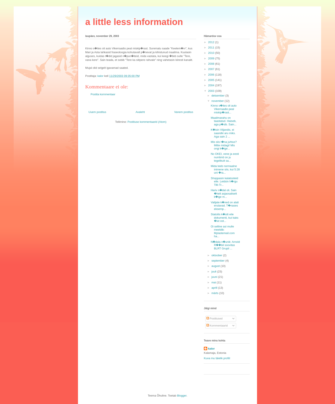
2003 (211, 90)
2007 (211, 69)
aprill (215, 287)
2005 (211, 80)
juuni (215, 276)
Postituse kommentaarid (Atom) (147, 121)
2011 (211, 47)
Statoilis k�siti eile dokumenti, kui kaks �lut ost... (224, 217)
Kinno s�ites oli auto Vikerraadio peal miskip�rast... (224, 109)
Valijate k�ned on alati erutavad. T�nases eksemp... (225, 206)
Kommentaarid (217, 325)
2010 (211, 52)
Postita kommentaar (103, 94)
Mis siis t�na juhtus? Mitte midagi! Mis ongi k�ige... (224, 145)
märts (215, 293)
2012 (211, 42)
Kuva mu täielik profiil (217, 358)
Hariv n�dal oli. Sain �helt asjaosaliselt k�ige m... (224, 193)
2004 (211, 85)
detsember (218, 95)
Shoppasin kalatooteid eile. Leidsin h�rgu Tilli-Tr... (224, 181)
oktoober (217, 255)
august (216, 266)
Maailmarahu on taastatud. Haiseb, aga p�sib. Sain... (223, 121)
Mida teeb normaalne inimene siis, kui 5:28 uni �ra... (225, 169)
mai (214, 282)
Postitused (214, 318)
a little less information (134, 22)
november (218, 100)
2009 (211, 58)
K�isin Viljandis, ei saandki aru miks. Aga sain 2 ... (223, 133)
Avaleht (140, 112)
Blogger (182, 395)
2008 (211, 63)
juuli (214, 271)
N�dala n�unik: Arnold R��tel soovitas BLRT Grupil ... (225, 245)
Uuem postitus (97, 112)
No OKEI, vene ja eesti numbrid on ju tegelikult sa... (225, 157)
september (218, 260)
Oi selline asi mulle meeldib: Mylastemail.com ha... (223, 231)
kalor (211, 348)
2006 (211, 74)
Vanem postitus (183, 112)
